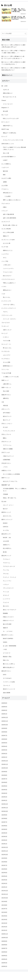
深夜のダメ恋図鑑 (8, 448)
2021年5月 (4, 916)
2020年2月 (4, 966)
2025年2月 (4, 753)
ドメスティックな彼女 (9, 682)
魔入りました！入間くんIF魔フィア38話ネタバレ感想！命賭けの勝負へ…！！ (13, 51)
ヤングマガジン (5, 358)
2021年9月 (4, 901)
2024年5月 (4, 786)
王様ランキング (7, 329)
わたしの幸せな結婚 (8, 232)
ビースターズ (6, 653)
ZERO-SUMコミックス (7, 143)
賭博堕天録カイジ (8, 366)
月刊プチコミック (6, 441)
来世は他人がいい (8, 192)
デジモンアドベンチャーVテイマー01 (13, 140)
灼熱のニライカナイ (8, 617)
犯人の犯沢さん (7, 548)
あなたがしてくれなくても (10, 481)
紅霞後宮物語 (6, 459)
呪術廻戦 (5, 613)
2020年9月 (4, 941)
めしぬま (5, 427)
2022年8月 (4, 861)
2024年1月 (4, 800)
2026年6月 (4, 703)
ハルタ (3, 293)
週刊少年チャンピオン (7, 635)
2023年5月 (4, 829)
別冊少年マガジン (6, 394)
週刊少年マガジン (6, 671)
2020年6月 (4, 952)
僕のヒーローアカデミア (9, 609)
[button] (25, 33)
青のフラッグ (6, 420)
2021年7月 (4, 908)
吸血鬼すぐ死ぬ (7, 656)
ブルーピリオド (5, 322)
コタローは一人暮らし (9, 304)
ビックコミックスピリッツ (8, 308)
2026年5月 (4, 706)
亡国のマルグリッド (8, 456)
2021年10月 (4, 898)
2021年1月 (4, 930)
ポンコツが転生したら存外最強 (11, 474)
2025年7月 (4, 735)
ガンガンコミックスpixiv (8, 239)
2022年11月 (4, 851)
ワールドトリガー (8, 272)
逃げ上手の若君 (7, 624)
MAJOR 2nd (7, 537)
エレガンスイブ (5, 221)
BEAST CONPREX (8, 638)
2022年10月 (4, 854)
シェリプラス (5, 254)
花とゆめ (3, 501)
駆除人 (5, 438)
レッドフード (6, 598)
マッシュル (6, 591)
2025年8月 (4, 732)
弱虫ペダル (6, 660)
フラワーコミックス (6, 315)
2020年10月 (4, 937)
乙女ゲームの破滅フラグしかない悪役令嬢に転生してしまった (14, 148)
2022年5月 (4, 872)
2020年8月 (4, 944)
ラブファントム (7, 445)
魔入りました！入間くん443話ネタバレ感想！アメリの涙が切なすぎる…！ (13, 63)
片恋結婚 (5, 494)
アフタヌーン (5, 189)
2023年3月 (4, 836)
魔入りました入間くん (9, 663)
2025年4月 (4, 746)
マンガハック (5, 326)
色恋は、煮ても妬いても (9, 497)
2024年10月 (4, 768)
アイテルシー (6, 559)
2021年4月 (4, 919)
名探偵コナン (6, 544)
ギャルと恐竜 (6, 362)
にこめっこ (6, 337)
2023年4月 (4, 833)
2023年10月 (4, 811)
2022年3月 (4, 879)
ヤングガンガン (5, 351)
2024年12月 (4, 760)
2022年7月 (4, 865)
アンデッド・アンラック (9, 577)
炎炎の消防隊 (6, 692)
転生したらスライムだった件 (11, 118)
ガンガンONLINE (6, 228)
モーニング (4, 333)
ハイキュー (6, 584)
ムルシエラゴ (6, 355)
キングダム (6, 530)
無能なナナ (6, 236)
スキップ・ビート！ (8, 505)
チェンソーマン (7, 580)
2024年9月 (4, 771)
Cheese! (3, 100)
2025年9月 (4, 728)
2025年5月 (4, 742)
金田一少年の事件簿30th (9, 218)
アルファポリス (5, 203)
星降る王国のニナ (8, 93)
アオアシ (5, 311)
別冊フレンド (5, 380)
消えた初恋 (6, 391)
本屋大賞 (5, 405)
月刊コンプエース (6, 434)
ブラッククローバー (8, 588)
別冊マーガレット (6, 387)
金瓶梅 (5, 182)
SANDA (5, 642)
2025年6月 (4, 739)
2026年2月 (4, 710)
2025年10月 (4, 724)
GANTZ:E (5, 526)
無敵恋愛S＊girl (5, 485)
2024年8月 (4, 775)
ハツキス (3, 286)
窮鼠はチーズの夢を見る (9, 133)
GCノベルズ (4, 114)
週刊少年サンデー (6, 534)
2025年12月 (4, 717)
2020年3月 (4, 962)
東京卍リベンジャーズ (9, 689)
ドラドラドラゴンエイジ (8, 279)
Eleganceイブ (5, 107)
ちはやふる (6, 89)
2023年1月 (4, 843)
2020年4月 (4, 959)
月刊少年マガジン (6, 463)
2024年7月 (4, 778)
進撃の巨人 (6, 398)
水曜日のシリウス (6, 470)
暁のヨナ (5, 508)
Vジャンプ (4, 136)
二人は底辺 (7, 196)
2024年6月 (4, 782)
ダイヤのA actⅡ (7, 678)
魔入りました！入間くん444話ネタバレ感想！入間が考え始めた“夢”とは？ (13, 46)
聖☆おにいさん (7, 347)
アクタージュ (6, 562)
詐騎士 (5, 207)
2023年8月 (4, 818)
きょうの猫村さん (6, 163)
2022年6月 (4, 869)
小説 (2, 402)
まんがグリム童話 (6, 178)
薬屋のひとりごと (8, 250)
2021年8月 (4, 905)
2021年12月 (4, 890)
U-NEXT (5, 160)
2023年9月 (4, 815)
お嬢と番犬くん (7, 384)
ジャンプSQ (4, 261)
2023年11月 (4, 807)
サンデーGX (4, 246)
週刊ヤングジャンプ (6, 519)
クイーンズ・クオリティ (9, 319)
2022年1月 (4, 887)
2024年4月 (4, 789)
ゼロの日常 (6, 541)
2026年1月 (4, 714)
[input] (14, 33)
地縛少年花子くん (8, 125)
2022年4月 (4, 876)
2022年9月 (4, 858)
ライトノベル (5, 369)
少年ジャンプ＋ (5, 409)
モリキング (6, 595)
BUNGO (5, 523)
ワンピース (6, 602)
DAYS (4, 674)
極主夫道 (5, 171)
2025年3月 (4, 750)
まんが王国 (4, 185)
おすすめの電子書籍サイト (8, 156)
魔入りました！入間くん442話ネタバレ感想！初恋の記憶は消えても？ (13, 69)
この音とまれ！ (7, 264)
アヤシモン (6, 573)
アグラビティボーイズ (9, 566)
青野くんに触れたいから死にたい (12, 200)
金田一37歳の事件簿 (8, 214)
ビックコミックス (6, 301)
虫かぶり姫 (6, 153)
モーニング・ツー (6, 344)
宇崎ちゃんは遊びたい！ (9, 283)
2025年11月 (4, 721)
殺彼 (4, 174)
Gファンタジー (5, 122)
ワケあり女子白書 (6, 373)
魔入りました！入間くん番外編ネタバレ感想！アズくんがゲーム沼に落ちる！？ (12, 57)
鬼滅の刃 (5, 627)
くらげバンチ (5, 167)
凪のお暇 (5, 111)
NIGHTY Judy (5, 129)
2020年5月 (4, 955)
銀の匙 (5, 552)
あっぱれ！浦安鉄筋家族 (9, 645)
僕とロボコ (6, 606)
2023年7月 (4, 822)
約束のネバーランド (8, 620)
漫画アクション (5, 477)
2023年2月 (4, 840)
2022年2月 (4, 883)
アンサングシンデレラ (9, 430)
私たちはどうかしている (9, 96)
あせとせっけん (7, 516)
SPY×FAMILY (6, 412)
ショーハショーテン (8, 268)
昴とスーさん (6, 297)
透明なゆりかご (7, 290)
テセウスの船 (6, 340)
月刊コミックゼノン (6, 423)
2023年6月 (4, 825)
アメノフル (6, 570)
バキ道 (5, 649)
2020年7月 (4, 948)
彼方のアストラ (7, 416)
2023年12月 (4, 804)
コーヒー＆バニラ (8, 104)
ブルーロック (6, 685)
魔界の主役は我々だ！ (9, 667)
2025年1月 (4, 757)
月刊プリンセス (5, 452)
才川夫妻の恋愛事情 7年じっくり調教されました (14, 489)
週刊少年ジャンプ (6, 555)
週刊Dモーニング (6, 512)
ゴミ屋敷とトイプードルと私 (11, 376)
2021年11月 (4, 894)
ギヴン (5, 257)
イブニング (4, 210)
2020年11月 (4, 934)
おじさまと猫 (6, 243)
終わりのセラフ (7, 275)
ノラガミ (5, 467)
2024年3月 (4, 793)
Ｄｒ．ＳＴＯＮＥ (8, 631)
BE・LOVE (4, 86)
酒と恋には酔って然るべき (10, 225)
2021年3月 (4, 923)
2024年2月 (4, 797)
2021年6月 (4, 912)
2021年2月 (4, 926)
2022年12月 (4, 847)
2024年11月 (4, 764)
